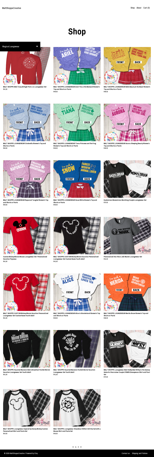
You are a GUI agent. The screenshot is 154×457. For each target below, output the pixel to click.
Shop (133, 7)
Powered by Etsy (32, 453)
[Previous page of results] (73, 447)
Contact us (126, 453)
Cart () (146, 7)
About (139, 7)
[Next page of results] (81, 447)
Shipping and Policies (140, 453)
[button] (20, 46)
